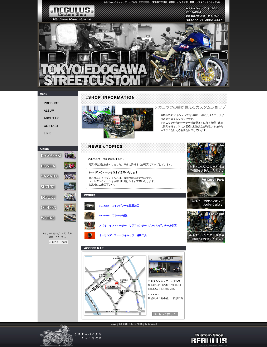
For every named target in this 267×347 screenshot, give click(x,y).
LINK (53, 133)
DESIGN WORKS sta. (218, 345)
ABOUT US (53, 118)
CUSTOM (53, 110)
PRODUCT (53, 103)
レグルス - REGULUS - (69, 11)
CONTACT (53, 125)
